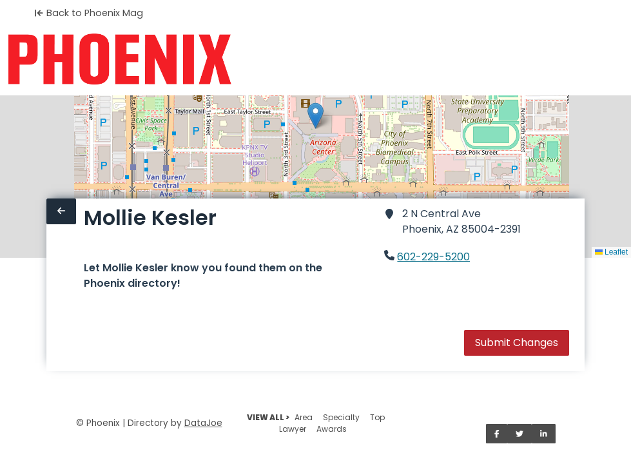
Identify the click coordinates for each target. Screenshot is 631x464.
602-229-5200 (433, 256)
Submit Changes (516, 342)
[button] (315, 115)
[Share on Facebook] (497, 433)
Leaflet (611, 251)
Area (304, 417)
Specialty (341, 417)
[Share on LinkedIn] (544, 433)
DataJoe (203, 423)
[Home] (119, 59)
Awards (331, 428)
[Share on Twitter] (519, 433)
